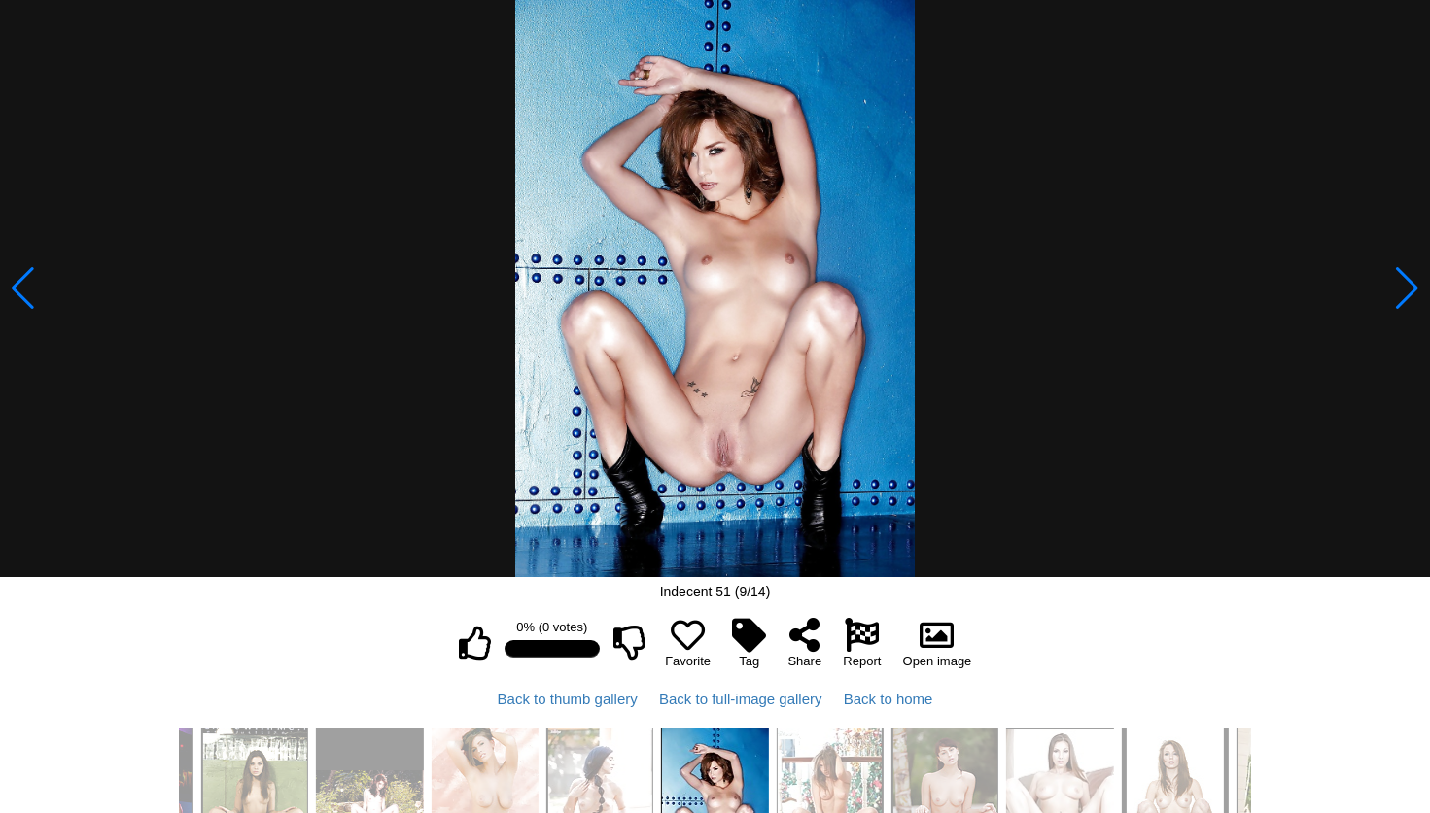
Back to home (888, 699)
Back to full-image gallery (740, 699)
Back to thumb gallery (568, 699)
